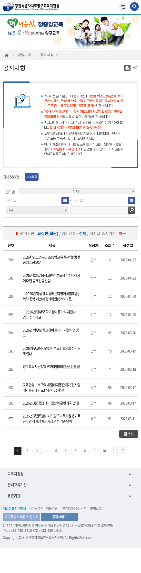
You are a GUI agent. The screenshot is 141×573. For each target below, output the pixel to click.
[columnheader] (11, 245)
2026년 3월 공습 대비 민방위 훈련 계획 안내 (51, 403)
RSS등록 (31, 177)
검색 (131, 210)
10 (104, 451)
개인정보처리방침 (14, 508)
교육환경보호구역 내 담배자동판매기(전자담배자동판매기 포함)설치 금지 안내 (51, 387)
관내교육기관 (17, 484)
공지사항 (49, 55)
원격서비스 (59, 516)
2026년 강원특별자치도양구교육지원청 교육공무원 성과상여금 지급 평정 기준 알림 (51, 418)
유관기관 (14, 495)
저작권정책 (36, 508)
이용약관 (52, 508)
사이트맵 (95, 508)
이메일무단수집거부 (73, 508)
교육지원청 (15, 473)
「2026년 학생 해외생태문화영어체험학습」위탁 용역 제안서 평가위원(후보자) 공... (52, 296)
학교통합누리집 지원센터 (21, 516)
